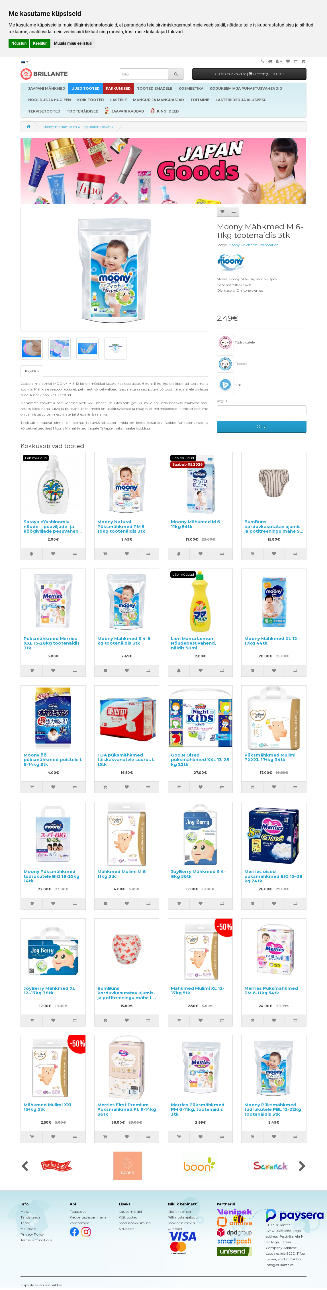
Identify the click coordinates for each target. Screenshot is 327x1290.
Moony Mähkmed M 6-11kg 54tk (196, 524)
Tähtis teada (30, 1217)
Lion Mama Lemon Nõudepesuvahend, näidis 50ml (193, 643)
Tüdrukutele (236, 342)
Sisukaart (126, 1228)
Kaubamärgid (130, 1211)
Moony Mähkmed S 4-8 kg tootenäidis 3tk (123, 641)
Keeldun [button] (40, 43)
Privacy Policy (32, 1234)
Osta (262, 426)
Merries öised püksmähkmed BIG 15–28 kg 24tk (273, 876)
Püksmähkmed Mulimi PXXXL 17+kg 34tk (269, 757)
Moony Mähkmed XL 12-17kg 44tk (271, 641)
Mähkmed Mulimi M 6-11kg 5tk (122, 874)
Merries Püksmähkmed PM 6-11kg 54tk (271, 991)
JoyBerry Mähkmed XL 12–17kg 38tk (49, 991)
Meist (25, 1211)
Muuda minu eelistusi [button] (73, 43)
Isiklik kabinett (179, 1211)
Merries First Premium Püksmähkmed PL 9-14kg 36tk (126, 1109)
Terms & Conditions (36, 1240)
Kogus (222, 401)
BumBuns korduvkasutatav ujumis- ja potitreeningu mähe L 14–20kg (126, 995)
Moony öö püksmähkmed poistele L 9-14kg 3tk (53, 759)
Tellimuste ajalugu (183, 1217)
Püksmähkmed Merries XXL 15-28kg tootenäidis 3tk (52, 643)
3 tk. (229, 385)
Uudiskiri (175, 1228)
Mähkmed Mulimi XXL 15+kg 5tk (48, 1107)
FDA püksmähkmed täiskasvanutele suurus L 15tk (126, 759)
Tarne (25, 1223)
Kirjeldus (32, 371)
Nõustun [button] (18, 43)
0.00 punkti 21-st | (249, 74)
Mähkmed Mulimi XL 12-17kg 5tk (197, 991)
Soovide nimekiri (181, 1223)
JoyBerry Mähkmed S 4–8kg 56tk (198, 874)
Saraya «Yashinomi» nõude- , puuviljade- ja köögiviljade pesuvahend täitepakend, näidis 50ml (52, 529)
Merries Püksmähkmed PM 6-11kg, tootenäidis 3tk (197, 1109)
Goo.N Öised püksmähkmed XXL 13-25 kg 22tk (200, 759)
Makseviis (28, 1228)
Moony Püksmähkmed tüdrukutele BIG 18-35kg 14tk (51, 876)
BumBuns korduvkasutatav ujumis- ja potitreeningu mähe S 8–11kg (273, 529)
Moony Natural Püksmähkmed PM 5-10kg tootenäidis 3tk (121, 526)
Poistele (232, 364)
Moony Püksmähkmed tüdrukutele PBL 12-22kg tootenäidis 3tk (272, 1109)
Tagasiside (78, 1211)
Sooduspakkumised (135, 1223)
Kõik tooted (128, 1217)
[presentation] (25, 1167)
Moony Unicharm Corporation (253, 245)
